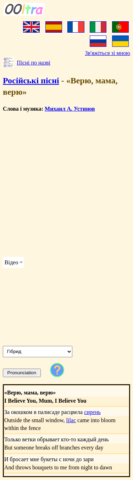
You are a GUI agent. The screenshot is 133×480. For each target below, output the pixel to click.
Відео (11, 262)
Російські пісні (31, 80)
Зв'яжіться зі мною (107, 53)
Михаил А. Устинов (70, 109)
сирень (92, 412)
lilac (71, 420)
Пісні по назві (33, 63)
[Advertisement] (66, 184)
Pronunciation (22, 372)
